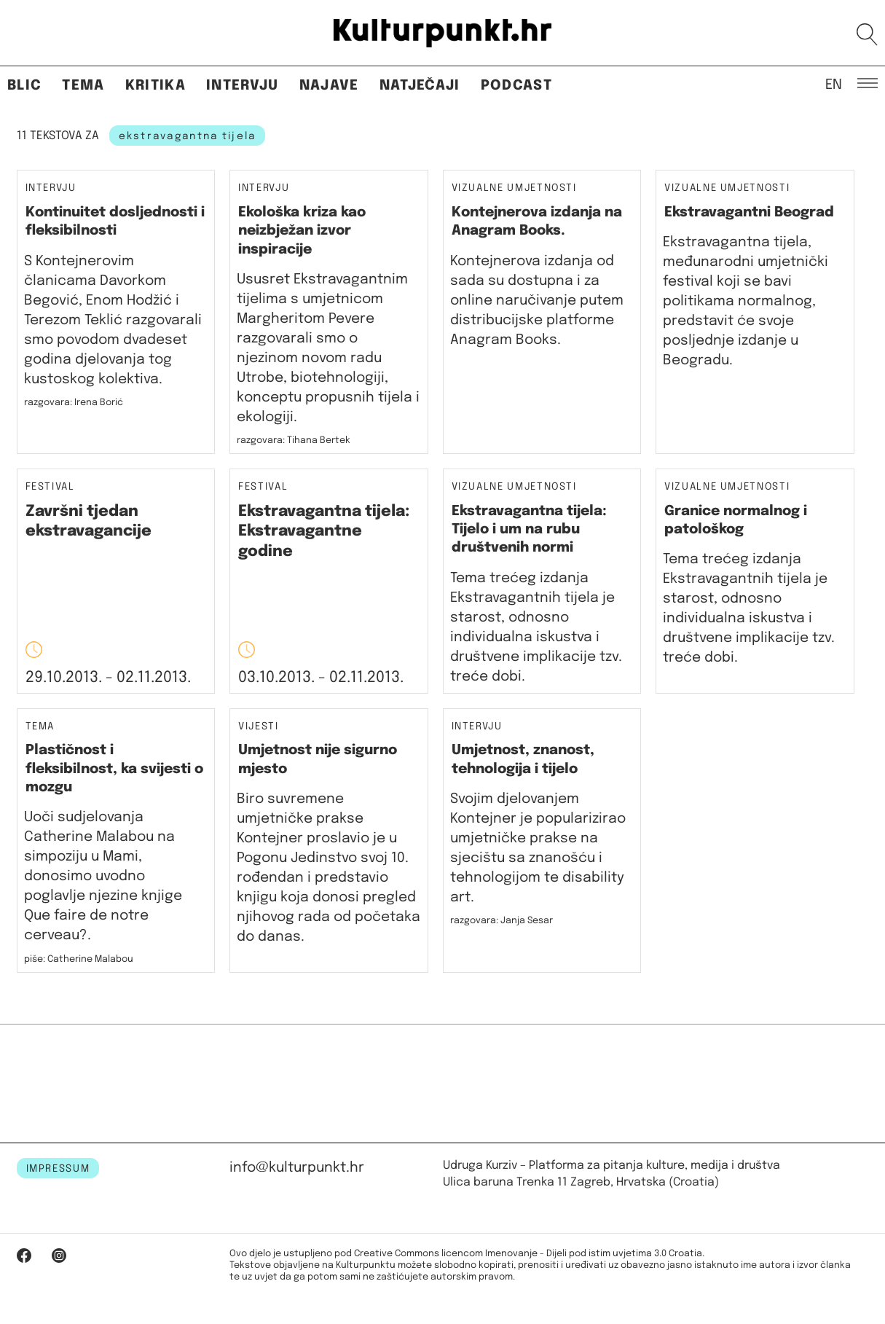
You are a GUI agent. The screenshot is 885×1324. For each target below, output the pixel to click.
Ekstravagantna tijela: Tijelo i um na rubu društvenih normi (529, 529)
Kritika (155, 86)
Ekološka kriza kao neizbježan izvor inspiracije (302, 230)
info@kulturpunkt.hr (296, 1168)
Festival (50, 487)
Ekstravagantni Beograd (749, 212)
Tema (83, 86)
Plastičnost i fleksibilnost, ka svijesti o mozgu (114, 768)
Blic (24, 86)
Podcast (516, 86)
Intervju (242, 86)
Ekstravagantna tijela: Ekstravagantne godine (323, 532)
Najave (329, 86)
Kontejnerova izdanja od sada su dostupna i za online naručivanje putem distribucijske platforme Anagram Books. (537, 300)
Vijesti (258, 727)
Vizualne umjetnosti (514, 188)
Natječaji (419, 86)
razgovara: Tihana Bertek (293, 440)
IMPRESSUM (58, 1169)
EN (833, 84)
